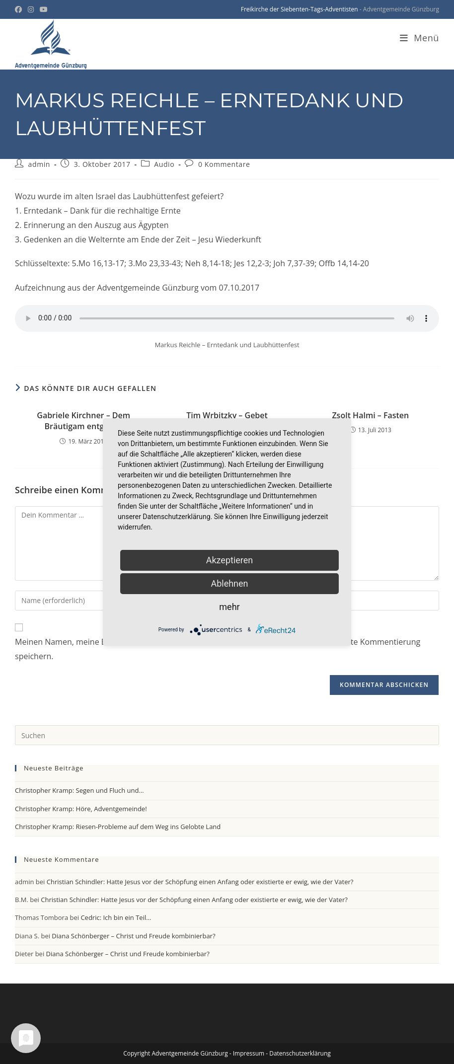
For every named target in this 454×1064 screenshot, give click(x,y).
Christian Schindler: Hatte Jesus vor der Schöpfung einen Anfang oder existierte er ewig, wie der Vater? (200, 881)
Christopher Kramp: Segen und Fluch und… (79, 790)
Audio (164, 164)
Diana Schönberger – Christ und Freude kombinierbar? (133, 935)
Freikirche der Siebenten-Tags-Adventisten (299, 9)
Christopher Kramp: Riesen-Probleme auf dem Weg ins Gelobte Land (118, 826)
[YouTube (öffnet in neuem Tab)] (44, 9)
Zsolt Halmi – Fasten (370, 415)
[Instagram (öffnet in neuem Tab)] (31, 9)
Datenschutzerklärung (300, 1053)
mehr (229, 607)
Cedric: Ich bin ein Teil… (115, 917)
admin (39, 164)
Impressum (248, 1053)
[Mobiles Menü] (419, 38)
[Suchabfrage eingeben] (227, 735)
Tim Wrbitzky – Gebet (227, 415)
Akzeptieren (229, 560)
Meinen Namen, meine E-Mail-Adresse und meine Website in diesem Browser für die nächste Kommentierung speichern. (217, 649)
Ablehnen (229, 583)
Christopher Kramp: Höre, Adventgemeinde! (81, 808)
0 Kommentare (224, 164)
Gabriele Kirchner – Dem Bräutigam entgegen (83, 421)
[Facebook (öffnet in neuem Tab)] (20, 9)
